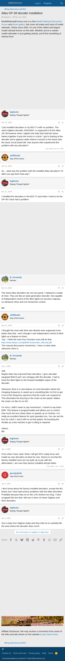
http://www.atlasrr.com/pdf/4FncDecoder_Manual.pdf (26, 342)
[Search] (61, 3)
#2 (63, 166)
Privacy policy (34, 653)
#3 (63, 192)
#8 (63, 484)
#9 (63, 518)
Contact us (6, 653)
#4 (63, 288)
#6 (63, 366)
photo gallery (19, 24)
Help (44, 653)
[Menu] (4, 3)
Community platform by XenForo (23, 658)
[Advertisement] (32, 73)
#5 (63, 326)
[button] (2, 649)
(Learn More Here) (49, 634)
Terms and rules (19, 653)
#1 (63, 122)
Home (50, 653)
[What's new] (56, 3)
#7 (63, 449)
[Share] (59, 122)
